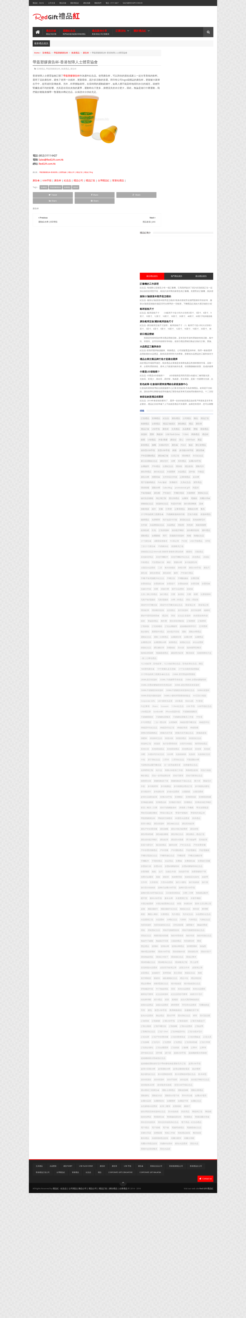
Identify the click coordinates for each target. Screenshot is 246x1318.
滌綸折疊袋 (165, 965)
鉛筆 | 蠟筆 (197, 1216)
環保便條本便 (166, 1003)
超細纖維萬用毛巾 (168, 530)
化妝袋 (204, 709)
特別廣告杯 (193, 987)
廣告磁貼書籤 (192, 821)
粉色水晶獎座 (173, 1056)
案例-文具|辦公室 (186, 928)
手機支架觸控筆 (195, 859)
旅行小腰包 (191, 896)
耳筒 (203, 1077)
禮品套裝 (173, 306)
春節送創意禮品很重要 (171, 215)
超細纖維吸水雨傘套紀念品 (172, 1152)
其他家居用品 (186, 428)
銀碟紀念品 (176, 551)
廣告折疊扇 (198, 450)
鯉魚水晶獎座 (200, 1269)
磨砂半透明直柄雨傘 (191, 508)
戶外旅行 (173, 338)
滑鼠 (175, 965)
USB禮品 (200, 263)
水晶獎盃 (190, 386)
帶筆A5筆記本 (185, 795)
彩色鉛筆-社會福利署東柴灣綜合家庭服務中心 (183, 202)
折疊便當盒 (176, 466)
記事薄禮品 (174, 364)
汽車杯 (202, 949)
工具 (179, 444)
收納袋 (196, 476)
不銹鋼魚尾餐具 (199, 651)
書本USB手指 (175, 917)
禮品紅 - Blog (38, 3)
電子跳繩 (175, 1248)
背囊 (202, 359)
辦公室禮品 (172, 279)
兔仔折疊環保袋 (167, 693)
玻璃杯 (174, 992)
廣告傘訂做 (165, 290)
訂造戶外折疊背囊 (179, 1120)
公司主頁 (51, 3)
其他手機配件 (201, 428)
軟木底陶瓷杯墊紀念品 (187, 1173)
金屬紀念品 (165, 1216)
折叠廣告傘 (165, 869)
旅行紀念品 (165, 311)
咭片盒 (163, 731)
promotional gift (179, 332)
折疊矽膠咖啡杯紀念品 (187, 875)
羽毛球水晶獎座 (178, 1077)
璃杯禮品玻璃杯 (189, 997)
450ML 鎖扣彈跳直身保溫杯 (172, 613)
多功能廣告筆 (199, 439)
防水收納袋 (165, 1226)
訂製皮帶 (179, 1109)
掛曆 (162, 476)
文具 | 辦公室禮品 (168, 482)
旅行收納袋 (204, 896)
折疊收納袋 (165, 471)
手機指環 (181, 859)
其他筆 (176, 704)
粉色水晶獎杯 (188, 1056)
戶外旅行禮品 (184, 455)
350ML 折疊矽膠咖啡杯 (196, 603)
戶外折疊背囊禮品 (168, 848)
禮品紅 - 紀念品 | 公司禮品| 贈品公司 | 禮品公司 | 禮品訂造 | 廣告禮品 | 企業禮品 (90, 1313)
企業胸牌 (179, 661)
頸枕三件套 (165, 1258)
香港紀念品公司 (156, 1291)
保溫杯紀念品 (181, 354)
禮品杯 (183, 263)
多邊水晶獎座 (179, 763)
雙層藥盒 (164, 1237)
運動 (192, 535)
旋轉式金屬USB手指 (195, 901)
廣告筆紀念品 (166, 827)
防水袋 (187, 556)
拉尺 (169, 880)
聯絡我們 (97, 3)
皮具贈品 (190, 503)
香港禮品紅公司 (196, 1291)
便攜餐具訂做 (179, 418)
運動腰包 (179, 1200)
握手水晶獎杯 (184, 476)
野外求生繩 (182, 1205)
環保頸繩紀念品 (180, 1013)
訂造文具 (179, 1125)
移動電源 (186, 359)
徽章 (173, 455)
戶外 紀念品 (176, 843)
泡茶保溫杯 (189, 955)
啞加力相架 (165, 736)
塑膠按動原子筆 (167, 747)
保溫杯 (174, 258)
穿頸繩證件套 (185, 1051)
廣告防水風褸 (196, 832)
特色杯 (163, 391)
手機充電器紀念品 (194, 853)
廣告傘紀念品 (179, 811)
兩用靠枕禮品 (198, 693)
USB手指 (46, 180)
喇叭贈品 (177, 736)
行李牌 (163, 364)
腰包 (162, 1083)
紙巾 (195, 359)
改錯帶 (193, 891)
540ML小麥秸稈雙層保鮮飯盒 (196, 624)
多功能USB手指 (174, 284)
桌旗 (199, 928)
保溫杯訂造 (180, 688)
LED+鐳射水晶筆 (200, 629)
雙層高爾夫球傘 (178, 1237)
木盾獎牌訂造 (201, 917)
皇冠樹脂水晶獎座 (194, 1019)
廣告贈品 (179, 247)
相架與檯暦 (174, 391)
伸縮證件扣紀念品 (181, 667)
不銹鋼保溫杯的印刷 (195, 370)
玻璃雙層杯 (165, 997)
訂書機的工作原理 (168, 102)
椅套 (180, 939)
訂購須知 (121, 30)
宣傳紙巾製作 (179, 779)
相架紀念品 (165, 1035)
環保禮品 (164, 258)
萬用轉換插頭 (188, 1083)
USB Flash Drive (203, 258)
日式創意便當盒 (167, 912)
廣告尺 (178, 450)
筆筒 (162, 1056)
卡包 (177, 715)
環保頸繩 (188, 327)
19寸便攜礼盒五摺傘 (185, 581)
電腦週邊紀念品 (167, 1253)
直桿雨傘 (186, 1029)
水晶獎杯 (179, 949)
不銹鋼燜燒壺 (183, 651)
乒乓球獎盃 (197, 656)
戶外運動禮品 (196, 848)
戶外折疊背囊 (191, 843)
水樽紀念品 (191, 949)
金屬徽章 (179, 300)
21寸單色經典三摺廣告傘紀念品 (174, 592)
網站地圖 (86, 3)
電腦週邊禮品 (181, 562)
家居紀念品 (182, 380)
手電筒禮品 (176, 864)
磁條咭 (176, 508)
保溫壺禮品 (200, 683)
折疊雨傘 (188, 471)
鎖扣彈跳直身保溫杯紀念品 (192, 1221)
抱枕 (162, 880)
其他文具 (164, 699)
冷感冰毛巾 (183, 274)
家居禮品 (164, 274)
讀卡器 (205, 1141)
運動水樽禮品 (203, 535)
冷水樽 (182, 709)
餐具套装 (164, 567)
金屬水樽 (164, 546)
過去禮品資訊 (204, 94)
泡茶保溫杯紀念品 (168, 960)
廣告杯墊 (164, 821)
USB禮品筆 (165, 645)
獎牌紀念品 (165, 343)
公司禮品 (206, 236)
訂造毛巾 (201, 1125)
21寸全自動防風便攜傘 (170, 587)
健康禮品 (190, 375)
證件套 (198, 311)
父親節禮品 (180, 987)
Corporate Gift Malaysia (150, 1297)
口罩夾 (200, 715)
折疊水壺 (205, 869)
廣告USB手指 (166, 450)
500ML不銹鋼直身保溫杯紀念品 (174, 619)
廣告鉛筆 (183, 832)
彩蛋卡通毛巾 (190, 837)
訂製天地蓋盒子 (195, 1098)
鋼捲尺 (174, 1221)
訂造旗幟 (190, 1125)
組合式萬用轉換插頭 (169, 1072)
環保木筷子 (193, 1003)
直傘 (177, 359)
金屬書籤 (164, 402)
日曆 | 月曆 (182, 912)
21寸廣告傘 (178, 407)
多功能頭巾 (203, 757)
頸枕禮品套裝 (179, 1258)
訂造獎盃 (175, 1130)
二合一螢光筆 (166, 661)
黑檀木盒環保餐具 (179, 1274)
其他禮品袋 (165, 704)
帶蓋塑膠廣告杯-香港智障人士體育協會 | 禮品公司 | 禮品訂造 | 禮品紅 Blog (66, 172)
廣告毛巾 (183, 295)
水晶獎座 (195, 252)
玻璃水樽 (184, 992)
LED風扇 (164, 635)
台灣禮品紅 (104, 180)
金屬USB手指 (166, 300)
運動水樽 (199, 327)
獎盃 (201, 268)
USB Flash (192, 268)
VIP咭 (186, 412)
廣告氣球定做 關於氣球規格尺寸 (176, 139)
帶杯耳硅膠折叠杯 (168, 795)
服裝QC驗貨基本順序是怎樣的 (174, 114)
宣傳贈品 (192, 779)
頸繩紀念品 (165, 407)
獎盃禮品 (164, 992)
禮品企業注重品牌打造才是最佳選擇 (178, 177)
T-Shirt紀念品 (177, 640)
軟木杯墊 (205, 1173)
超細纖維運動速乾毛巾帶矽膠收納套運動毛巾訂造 (182, 1157)
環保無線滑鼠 (166, 1008)
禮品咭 (206, 508)
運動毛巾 (184, 306)
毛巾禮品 (164, 944)
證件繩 (196, 1141)
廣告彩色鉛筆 (194, 811)
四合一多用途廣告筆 (193, 736)
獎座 (203, 987)
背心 (183, 268)
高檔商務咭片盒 (178, 567)
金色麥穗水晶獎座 (181, 1216)
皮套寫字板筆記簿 (168, 1024)
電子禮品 (164, 1248)
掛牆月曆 (171, 476)
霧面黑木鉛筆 (196, 562)
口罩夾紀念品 (166, 720)
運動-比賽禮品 (187, 1194)
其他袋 (185, 704)
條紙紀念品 (197, 933)
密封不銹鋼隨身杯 (168, 789)
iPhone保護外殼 (192, 645)
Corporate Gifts (183, 629)
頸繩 (197, 402)
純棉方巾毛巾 (200, 1061)
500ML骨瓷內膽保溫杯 (170, 624)
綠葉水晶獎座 (202, 1072)
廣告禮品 (195, 236)
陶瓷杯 (190, 258)
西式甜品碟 (172, 1093)
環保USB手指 (205, 997)
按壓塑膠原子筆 (167, 885)
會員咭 (200, 482)
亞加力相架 (165, 375)
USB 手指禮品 (174, 412)
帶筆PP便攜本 (201, 795)
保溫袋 (191, 688)
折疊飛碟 (205, 875)
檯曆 (162, 487)
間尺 (173, 402)
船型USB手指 (173, 1083)
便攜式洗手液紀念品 (184, 677)
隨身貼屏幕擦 (166, 562)
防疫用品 (177, 1226)
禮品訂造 (90, 180)
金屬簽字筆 (202, 1210)
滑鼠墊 (200, 386)
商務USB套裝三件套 (178, 731)
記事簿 (172, 1141)
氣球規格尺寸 (166, 127)
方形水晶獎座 (177, 896)
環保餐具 (188, 290)
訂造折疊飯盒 (166, 1125)
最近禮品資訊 (168, 94)
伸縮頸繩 (177, 672)
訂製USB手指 (166, 1098)
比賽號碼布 (172, 487)
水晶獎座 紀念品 (191, 944)
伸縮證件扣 (165, 667)
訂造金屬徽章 (201, 524)
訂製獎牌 (203, 519)
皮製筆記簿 (197, 1024)
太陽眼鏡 (192, 763)
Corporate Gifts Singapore (120, 1297)
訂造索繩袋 (187, 524)
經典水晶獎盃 (187, 1072)
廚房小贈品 (193, 805)
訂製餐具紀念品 (193, 1109)
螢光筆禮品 (165, 348)
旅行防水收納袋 (176, 901)
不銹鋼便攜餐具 (167, 651)
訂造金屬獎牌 (181, 1136)
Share (68, 194)
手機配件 (164, 864)
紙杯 (202, 514)
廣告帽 (163, 338)
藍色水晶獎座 (166, 1088)
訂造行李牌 (202, 1130)
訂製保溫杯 (180, 1098)
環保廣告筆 (180, 1003)
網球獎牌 (164, 1077)
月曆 (208, 482)
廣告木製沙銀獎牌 (198, 816)
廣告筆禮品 (196, 306)
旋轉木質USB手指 (168, 907)
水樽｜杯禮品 (166, 492)
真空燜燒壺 (185, 1035)
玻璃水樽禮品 (197, 992)
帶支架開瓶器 (202, 789)
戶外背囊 (183, 848)
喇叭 (177, 439)
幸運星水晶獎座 (167, 805)
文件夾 (202, 891)
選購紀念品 (74, 31)
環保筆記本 (190, 498)
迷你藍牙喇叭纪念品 (169, 1184)
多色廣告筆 (165, 763)
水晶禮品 (188, 311)
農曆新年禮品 (166, 535)
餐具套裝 (192, 1258)
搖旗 (194, 885)
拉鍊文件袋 (200, 471)
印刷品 (207, 311)
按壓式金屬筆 (183, 885)
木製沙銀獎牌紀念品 (197, 923)
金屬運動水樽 (201, 546)
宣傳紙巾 (202, 322)
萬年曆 (176, 519)
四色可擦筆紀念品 (181, 741)
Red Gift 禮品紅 (206, 1313)
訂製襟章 (164, 524)
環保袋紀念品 (196, 1008)
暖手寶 (163, 917)
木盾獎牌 (177, 311)
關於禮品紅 (74, 3)
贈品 (162, 242)
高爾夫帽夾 (184, 1264)
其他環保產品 (177, 699)
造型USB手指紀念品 (186, 1189)
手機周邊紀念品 (167, 859)
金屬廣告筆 (195, 540)
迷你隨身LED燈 (188, 1184)
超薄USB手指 (166, 1162)
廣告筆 (196, 247)
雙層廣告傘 (178, 1232)
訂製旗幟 (192, 1104)
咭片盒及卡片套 (167, 380)
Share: (205, 635)
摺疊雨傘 (175, 316)
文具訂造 (177, 290)
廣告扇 (187, 450)
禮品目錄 (62, 3)
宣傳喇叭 (198, 768)
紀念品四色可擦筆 (183, 1061)
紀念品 (67, 180)
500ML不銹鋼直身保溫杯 (199, 613)
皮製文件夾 (184, 1024)
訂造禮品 (164, 236)
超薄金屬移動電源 (168, 1168)
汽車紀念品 (176, 955)
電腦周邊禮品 (197, 1248)
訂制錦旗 (195, 1093)
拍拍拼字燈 (192, 880)
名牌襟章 (201, 375)
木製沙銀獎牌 (179, 923)
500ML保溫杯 (197, 619)
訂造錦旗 (194, 1136)
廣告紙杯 (164, 455)
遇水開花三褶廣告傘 (169, 1194)
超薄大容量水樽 (182, 1162)
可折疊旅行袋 (166, 439)
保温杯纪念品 (175, 683)
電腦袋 (185, 348)
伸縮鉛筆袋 (165, 672)
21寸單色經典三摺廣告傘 (171, 370)
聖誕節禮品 (165, 519)
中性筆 (186, 656)
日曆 (192, 482)
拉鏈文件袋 (179, 880)
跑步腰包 (194, 530)
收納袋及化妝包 (180, 891)
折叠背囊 (164, 466)
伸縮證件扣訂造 (199, 667)
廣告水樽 (164, 316)
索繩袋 (194, 1067)
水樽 (192, 295)
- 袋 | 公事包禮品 (196, 567)
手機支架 (190, 460)
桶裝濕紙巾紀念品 (181, 933)
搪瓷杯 (202, 885)
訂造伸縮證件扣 (180, 1114)
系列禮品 (201, 295)
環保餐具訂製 (166, 1019)
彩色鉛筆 (177, 837)
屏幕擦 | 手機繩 (186, 789)
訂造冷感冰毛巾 (197, 1114)
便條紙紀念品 (166, 354)
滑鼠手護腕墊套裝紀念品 (190, 971)
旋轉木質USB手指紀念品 (190, 907)
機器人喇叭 (190, 939)
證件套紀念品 (184, 1141)
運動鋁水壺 (191, 1200)
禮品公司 (78, 180)
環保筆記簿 (203, 498)
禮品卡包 (181, 1040)
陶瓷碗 (200, 1226)
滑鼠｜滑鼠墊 (181, 492)
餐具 (197, 364)
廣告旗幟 (183, 816)
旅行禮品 (183, 482)
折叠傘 (198, 864)
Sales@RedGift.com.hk (132, 3)
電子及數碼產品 (176, 322)
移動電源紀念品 (180, 1045)
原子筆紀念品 (188, 715)
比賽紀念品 (202, 300)
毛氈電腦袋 (202, 487)
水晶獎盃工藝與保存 (169, 164)
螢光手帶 (190, 1088)
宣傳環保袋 (165, 773)
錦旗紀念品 (202, 551)
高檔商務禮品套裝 (168, 1264)
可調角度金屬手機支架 (200, 720)
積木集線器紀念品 (168, 1051)
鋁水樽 (163, 322)
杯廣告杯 (171, 928)
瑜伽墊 (176, 997)
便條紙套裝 (201, 677)
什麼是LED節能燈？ (169, 190)
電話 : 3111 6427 (112, 3)
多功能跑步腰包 (188, 757)
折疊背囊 (177, 471)
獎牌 (182, 258)
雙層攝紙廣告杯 (193, 1232)
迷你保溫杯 (178, 1178)
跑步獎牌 (183, 1168)
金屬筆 (176, 348)
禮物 (204, 252)
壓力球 (204, 747)
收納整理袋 (165, 891)
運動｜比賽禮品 (180, 540)
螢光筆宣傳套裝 (189, 519)
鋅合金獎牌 (189, 551)
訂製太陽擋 (165, 1104)
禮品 (188, 247)
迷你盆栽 (203, 1178)
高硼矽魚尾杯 (185, 1269)
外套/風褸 (164, 268)
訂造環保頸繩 (188, 1130)
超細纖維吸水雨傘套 (184, 1146)
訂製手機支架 (179, 1104)
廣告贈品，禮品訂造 (184, 827)
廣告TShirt (67, 1291)
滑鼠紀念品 (165, 976)
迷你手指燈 (191, 1178)
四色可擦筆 (165, 741)
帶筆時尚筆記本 (167, 800)
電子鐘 (185, 1248)
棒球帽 (172, 939)
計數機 (204, 1136)
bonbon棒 (177, 645)
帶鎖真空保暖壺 (201, 800)
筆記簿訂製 (193, 343)
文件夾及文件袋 (189, 316)
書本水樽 (188, 917)
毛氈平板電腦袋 (187, 487)
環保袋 (163, 306)
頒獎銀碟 (194, 1253)
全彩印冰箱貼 (183, 693)
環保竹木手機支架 (198, 492)
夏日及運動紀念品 (168, 295)
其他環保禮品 (192, 699)
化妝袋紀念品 (166, 715)
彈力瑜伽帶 (165, 837)
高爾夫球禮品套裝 (168, 1269)
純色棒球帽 (165, 1067)
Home (37, 52)
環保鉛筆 (164, 503)
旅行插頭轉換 (166, 359)
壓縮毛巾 (164, 752)
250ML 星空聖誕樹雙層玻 (171, 597)
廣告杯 (86, 52)
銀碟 (191, 263)
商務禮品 (173, 263)
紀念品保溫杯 (166, 1061)
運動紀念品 (165, 540)
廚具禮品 (181, 805)
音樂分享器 (182, 1253)
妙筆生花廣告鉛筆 (168, 768)
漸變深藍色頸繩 (180, 976)
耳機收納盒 (193, 1077)
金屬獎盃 (175, 546)
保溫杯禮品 (178, 375)
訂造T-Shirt (165, 1114)
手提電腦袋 (178, 853)
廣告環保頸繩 (177, 821)
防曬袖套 (177, 556)
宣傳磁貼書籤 (194, 773)
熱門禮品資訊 (186, 94)
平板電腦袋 (204, 332)
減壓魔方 (196, 960)
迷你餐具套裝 (181, 396)
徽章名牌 (164, 843)
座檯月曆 (201, 444)
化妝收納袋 (193, 709)
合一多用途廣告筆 (168, 725)
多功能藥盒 (196, 752)
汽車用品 (164, 955)
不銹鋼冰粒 (165, 418)
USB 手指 (190, 640)
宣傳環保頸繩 (179, 773)
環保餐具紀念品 (197, 1013)
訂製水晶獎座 (166, 1109)
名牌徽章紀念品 (186, 725)
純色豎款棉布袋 (190, 514)
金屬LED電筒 (196, 1205)
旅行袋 (163, 901)
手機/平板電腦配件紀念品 (171, 460)
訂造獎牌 (164, 1130)
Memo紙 (174, 635)
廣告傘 (36, 180)
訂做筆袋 (184, 1093)
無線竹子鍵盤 (194, 981)
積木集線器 (195, 1045)
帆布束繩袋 (189, 444)
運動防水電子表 (167, 1205)
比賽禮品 (202, 939)
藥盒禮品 (179, 1088)
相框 (175, 1035)
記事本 (163, 1141)
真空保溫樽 (165, 508)
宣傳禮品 (46, 52)
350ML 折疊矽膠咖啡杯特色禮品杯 (175, 608)
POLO (202, 274)
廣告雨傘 (188, 284)
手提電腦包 (165, 853)
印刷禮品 (205, 434)
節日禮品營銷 (166, 152)
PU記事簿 (194, 635)
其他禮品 (185, 434)
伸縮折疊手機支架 (194, 661)
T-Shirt (163, 263)
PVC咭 (163, 412)
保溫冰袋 (188, 683)
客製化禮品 (118, 180)
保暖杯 (163, 683)
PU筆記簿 (207, 407)
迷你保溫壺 (165, 1178)
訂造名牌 (164, 1120)
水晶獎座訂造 (166, 949)
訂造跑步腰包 (166, 1136)
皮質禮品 (164, 1029)
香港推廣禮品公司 (176, 1291)
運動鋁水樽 (187, 364)
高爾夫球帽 (197, 1264)
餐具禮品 (203, 1258)
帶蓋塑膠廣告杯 (61, 52)
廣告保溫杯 (165, 811)
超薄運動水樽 (198, 1162)
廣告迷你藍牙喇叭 (168, 832)
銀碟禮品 (164, 551)
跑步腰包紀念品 (197, 1168)
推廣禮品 (75, 52)
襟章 (162, 1093)
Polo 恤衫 (190, 322)
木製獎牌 (197, 338)
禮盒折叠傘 (165, 1045)
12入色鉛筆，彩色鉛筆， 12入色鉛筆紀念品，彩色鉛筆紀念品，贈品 (186, 574)
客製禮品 (75, 1297)
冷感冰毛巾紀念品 (168, 709)
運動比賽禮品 (166, 1200)
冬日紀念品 (200, 290)
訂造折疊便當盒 (197, 1120)
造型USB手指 (203, 279)
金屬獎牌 (190, 1210)
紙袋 (186, 1067)
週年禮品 (194, 396)
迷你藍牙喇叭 (166, 396)
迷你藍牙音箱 (181, 535)
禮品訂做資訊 (166, 247)
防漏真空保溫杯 (185, 402)
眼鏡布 (196, 1035)
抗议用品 (188, 864)
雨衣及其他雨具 (195, 1237)
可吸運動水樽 (181, 720)
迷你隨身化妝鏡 (167, 1189)
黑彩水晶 (164, 1274)
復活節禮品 (204, 837)
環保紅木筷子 (181, 1008)
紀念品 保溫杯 (173, 514)
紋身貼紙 (186, 391)
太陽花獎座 (204, 763)
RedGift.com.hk (47, 163)
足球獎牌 (183, 530)
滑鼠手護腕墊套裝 (168, 971)
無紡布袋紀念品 (178, 981)
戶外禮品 (190, 300)
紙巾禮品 (177, 1067)
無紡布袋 (164, 981)
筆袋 (162, 514)
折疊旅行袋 (193, 869)
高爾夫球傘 (196, 348)
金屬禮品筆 (187, 546)
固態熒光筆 (197, 741)
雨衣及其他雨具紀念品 (170, 1242)
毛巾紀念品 (176, 944)
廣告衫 (175, 268)
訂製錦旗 (175, 524)
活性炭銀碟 (184, 960)
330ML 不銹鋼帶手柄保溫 (171, 603)
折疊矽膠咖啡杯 (167, 875)
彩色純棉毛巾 (196, 380)
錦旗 (162, 284)
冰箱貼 (195, 434)
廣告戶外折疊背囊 (168, 816)
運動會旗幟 (202, 1194)
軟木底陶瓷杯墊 (167, 1173)
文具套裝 (164, 896)
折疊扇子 (201, 466)
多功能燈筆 (183, 752)
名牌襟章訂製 (202, 725)
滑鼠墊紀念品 (186, 965)
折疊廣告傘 (189, 466)
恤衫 (162, 279)
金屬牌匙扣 (178, 1210)
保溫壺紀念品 (166, 688)
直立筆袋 (197, 1029)
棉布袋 (163, 939)
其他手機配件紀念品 (169, 434)
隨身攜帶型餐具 (200, 556)
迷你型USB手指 (187, 279)
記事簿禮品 (204, 316)
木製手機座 (165, 923)
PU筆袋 (184, 635)
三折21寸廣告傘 (199, 412)
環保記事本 (165, 1013)
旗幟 (173, 274)
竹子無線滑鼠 (200, 1051)
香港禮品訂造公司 (43, 1297)
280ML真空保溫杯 (194, 597)
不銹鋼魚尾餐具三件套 (170, 656)
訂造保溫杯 (205, 391)
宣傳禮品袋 (165, 779)
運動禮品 (205, 396)
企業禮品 (193, 242)
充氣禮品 (173, 428)
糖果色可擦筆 (203, 1056)
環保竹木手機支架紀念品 (171, 498)
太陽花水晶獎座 (167, 444)
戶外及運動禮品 (202, 284)
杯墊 (162, 928)
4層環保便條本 (193, 407)
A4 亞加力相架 (166, 629)
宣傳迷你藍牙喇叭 (168, 784)
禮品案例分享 (100, 31)
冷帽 (193, 704)
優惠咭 (163, 428)
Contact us (205, 1303)
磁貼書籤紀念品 (167, 1040)
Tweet (44, 194)
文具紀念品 (165, 327)
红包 (195, 391)
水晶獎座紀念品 (176, 386)
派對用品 (177, 327)
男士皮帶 (179, 1019)
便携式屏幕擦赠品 (192, 672)
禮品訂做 (206, 247)
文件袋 (163, 386)
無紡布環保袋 (196, 976)
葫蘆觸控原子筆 (204, 1083)
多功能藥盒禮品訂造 (169, 757)
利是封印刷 (195, 354)
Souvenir (164, 640)
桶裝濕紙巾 (165, 933)
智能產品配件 (196, 912)
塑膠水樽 (186, 439)
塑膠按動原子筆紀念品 (187, 747)
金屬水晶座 (165, 1210)
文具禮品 (184, 252)
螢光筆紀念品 (203, 1088)
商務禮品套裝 (196, 731)
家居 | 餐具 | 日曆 (187, 784)
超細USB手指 (166, 1146)
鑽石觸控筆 (165, 556)
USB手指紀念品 (204, 640)
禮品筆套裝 (193, 1040)
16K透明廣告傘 (167, 581)
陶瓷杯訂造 (189, 1226)
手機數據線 (202, 460)
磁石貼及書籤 (179, 343)
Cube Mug (164, 332)
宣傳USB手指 (185, 768)
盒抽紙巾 (175, 1029)
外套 (173, 752)
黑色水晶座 (195, 1274)
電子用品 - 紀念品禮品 (193, 1242)
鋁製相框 (164, 1221)
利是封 (193, 332)
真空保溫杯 (202, 503)
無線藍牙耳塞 (166, 987)
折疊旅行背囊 (179, 869)
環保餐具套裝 (177, 503)
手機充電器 (185, 338)
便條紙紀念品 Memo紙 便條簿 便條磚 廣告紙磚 (181, 423)
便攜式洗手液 (166, 677)
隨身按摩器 (165, 1232)
